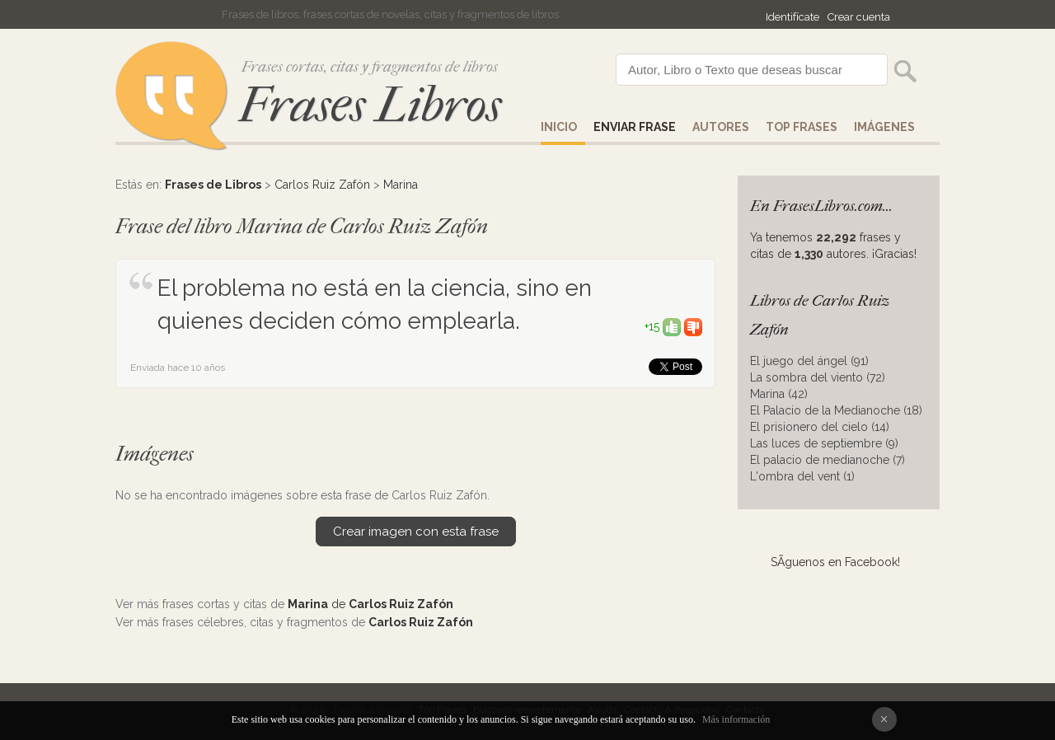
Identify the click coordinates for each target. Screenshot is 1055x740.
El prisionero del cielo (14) (819, 426)
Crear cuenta (859, 17)
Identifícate (792, 17)
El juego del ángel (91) (809, 361)
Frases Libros (370, 105)
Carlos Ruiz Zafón (322, 184)
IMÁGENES (884, 126)
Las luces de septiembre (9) (824, 443)
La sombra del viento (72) (817, 377)
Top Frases (801, 126)
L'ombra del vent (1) (802, 476)
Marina (400, 184)
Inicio (559, 126)
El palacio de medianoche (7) (827, 459)
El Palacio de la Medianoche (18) (836, 410)
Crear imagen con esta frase (416, 531)
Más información (736, 719)
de (370, 604)
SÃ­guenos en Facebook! (835, 562)
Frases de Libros (213, 184)
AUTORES (720, 126)
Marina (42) (779, 393)
